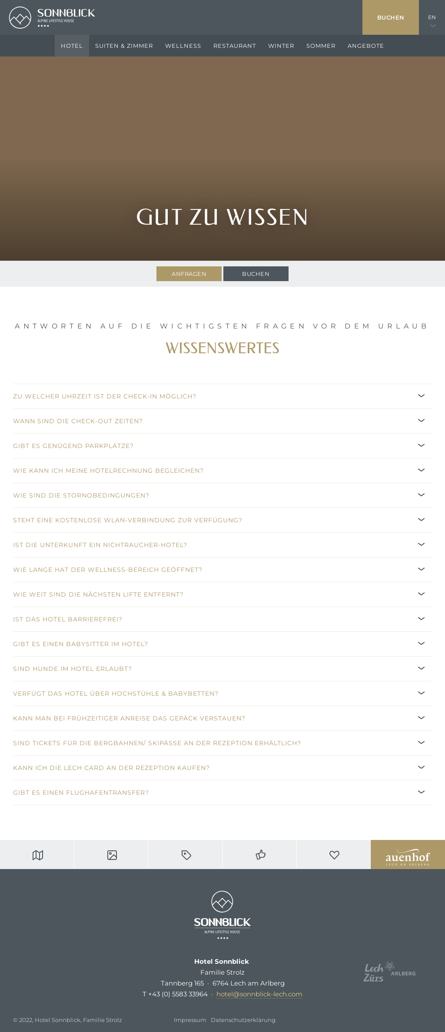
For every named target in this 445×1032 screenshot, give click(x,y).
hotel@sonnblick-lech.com (259, 994)
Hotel (72, 45)
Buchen (391, 17)
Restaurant (234, 45)
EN (432, 17)
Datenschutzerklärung (243, 1019)
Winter (281, 45)
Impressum (190, 1019)
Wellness (183, 45)
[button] (222, 396)
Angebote (366, 45)
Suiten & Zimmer (124, 45)
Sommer (320, 45)
